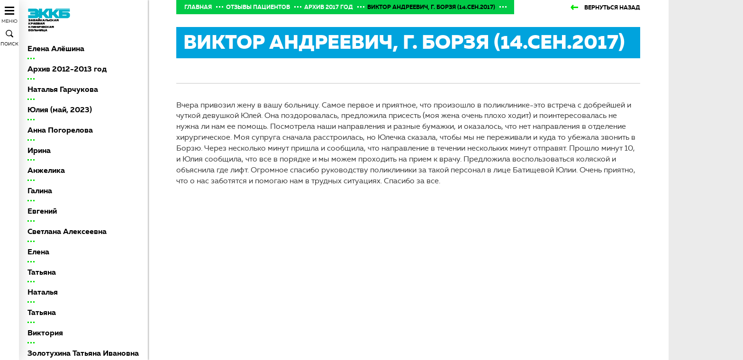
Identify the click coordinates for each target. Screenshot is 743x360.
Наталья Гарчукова (62, 89)
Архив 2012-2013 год (67, 69)
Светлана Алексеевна (67, 231)
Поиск (9, 44)
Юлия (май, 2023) (59, 110)
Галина (39, 191)
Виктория (45, 333)
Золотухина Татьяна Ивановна (83, 353)
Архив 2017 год (328, 7)
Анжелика (46, 170)
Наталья (42, 292)
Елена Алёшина (55, 49)
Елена (38, 252)
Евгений (42, 211)
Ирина (39, 150)
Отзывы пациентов (258, 7)
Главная (198, 7)
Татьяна (41, 272)
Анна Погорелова (60, 130)
